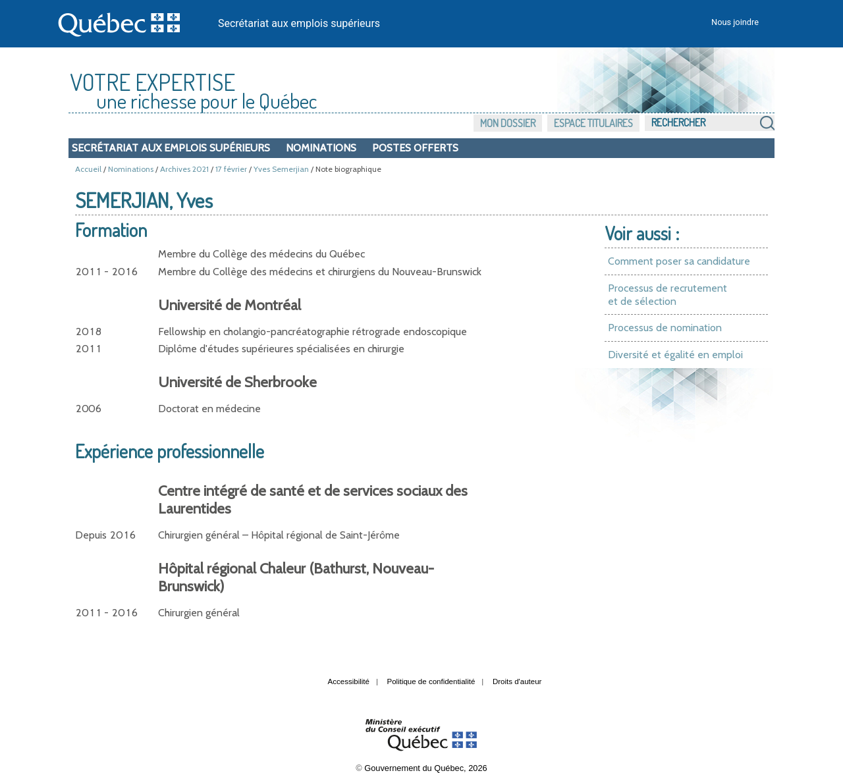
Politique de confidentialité (431, 681)
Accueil (88, 169)
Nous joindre (735, 22)
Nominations (321, 148)
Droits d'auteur (517, 681)
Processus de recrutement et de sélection (667, 294)
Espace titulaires (593, 123)
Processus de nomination (665, 327)
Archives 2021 (184, 169)
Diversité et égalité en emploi (675, 354)
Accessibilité (348, 681)
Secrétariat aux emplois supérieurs (299, 23)
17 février (231, 169)
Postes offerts (415, 148)
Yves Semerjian (281, 169)
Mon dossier (507, 123)
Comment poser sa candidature (679, 261)
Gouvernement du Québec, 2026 (425, 768)
